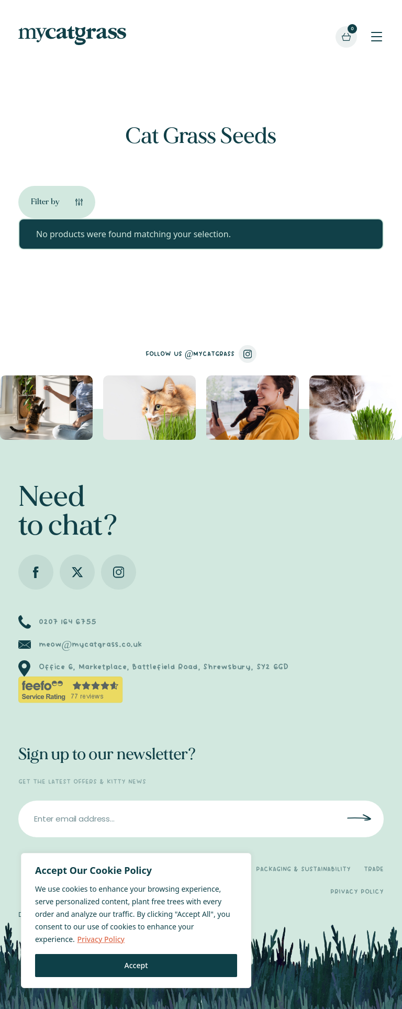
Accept (136, 965)
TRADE (374, 869)
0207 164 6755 (67, 622)
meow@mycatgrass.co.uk (90, 644)
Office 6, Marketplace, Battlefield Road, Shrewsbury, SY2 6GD (163, 667)
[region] (136, 920)
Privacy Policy (100, 939)
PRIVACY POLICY (357, 892)
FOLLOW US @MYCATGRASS (201, 354)
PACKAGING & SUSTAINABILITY (303, 869)
